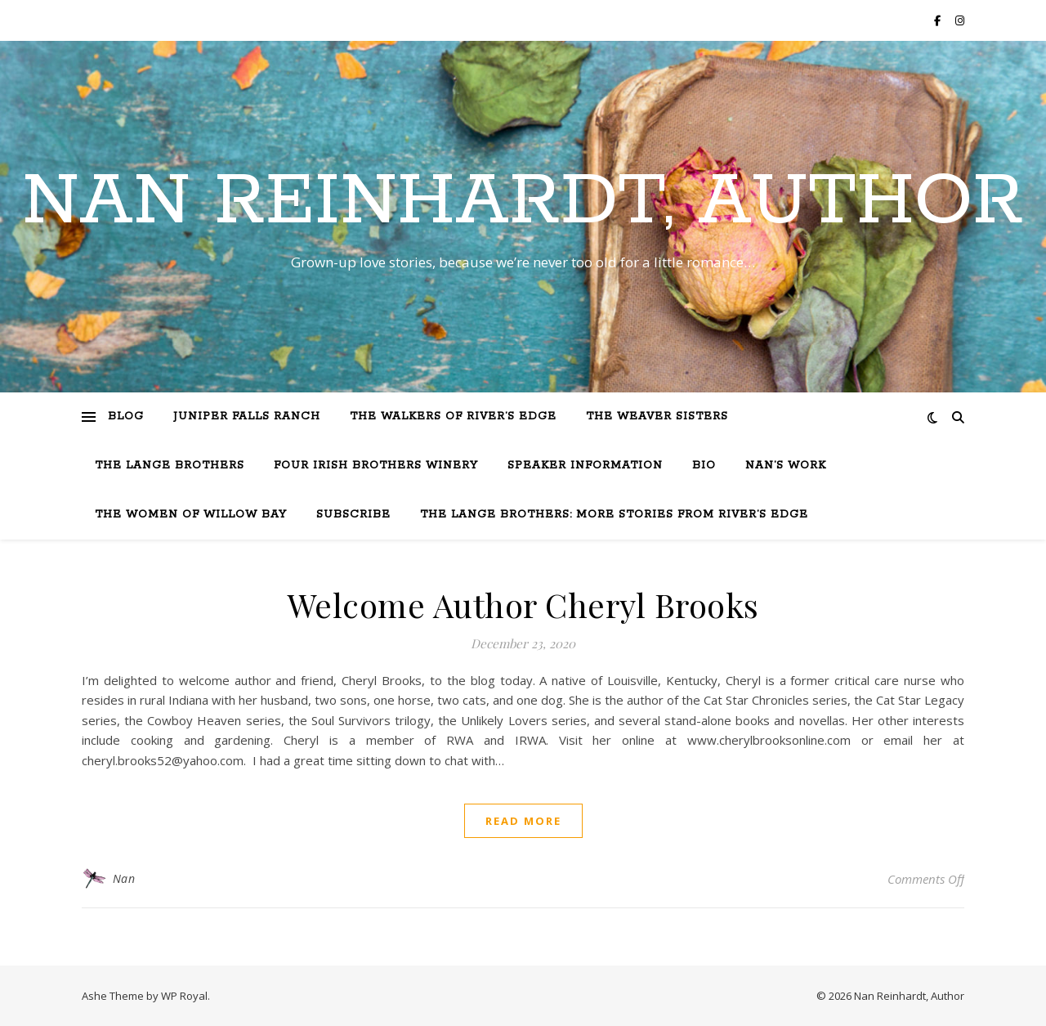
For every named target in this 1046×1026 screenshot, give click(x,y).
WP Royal (184, 995)
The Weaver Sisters (657, 416)
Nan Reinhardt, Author (523, 202)
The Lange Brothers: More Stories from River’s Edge (614, 515)
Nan (124, 878)
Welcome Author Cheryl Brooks (523, 604)
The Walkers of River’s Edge (453, 416)
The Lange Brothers (169, 466)
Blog (126, 416)
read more (523, 820)
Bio (704, 466)
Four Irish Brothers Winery (376, 466)
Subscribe (353, 515)
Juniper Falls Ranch (246, 416)
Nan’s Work (785, 466)
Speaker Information (585, 466)
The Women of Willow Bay (191, 515)
